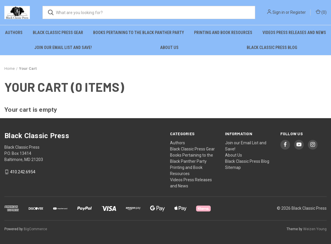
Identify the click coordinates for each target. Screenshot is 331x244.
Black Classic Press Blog (272, 47)
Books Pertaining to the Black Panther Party (138, 32)
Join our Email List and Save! (63, 47)
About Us (169, 47)
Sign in (278, 12)
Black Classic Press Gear (58, 32)
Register (298, 12)
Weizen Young (315, 229)
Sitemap (233, 167)
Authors (14, 32)
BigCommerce (35, 229)
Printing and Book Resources (223, 32)
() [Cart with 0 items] (321, 12)
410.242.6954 (22, 171)
